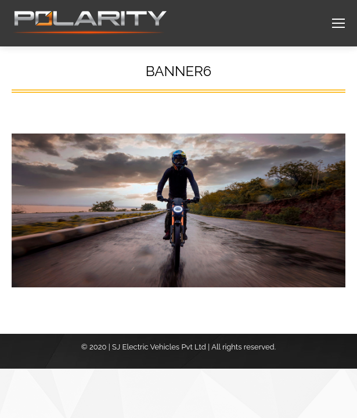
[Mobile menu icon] (338, 23)
